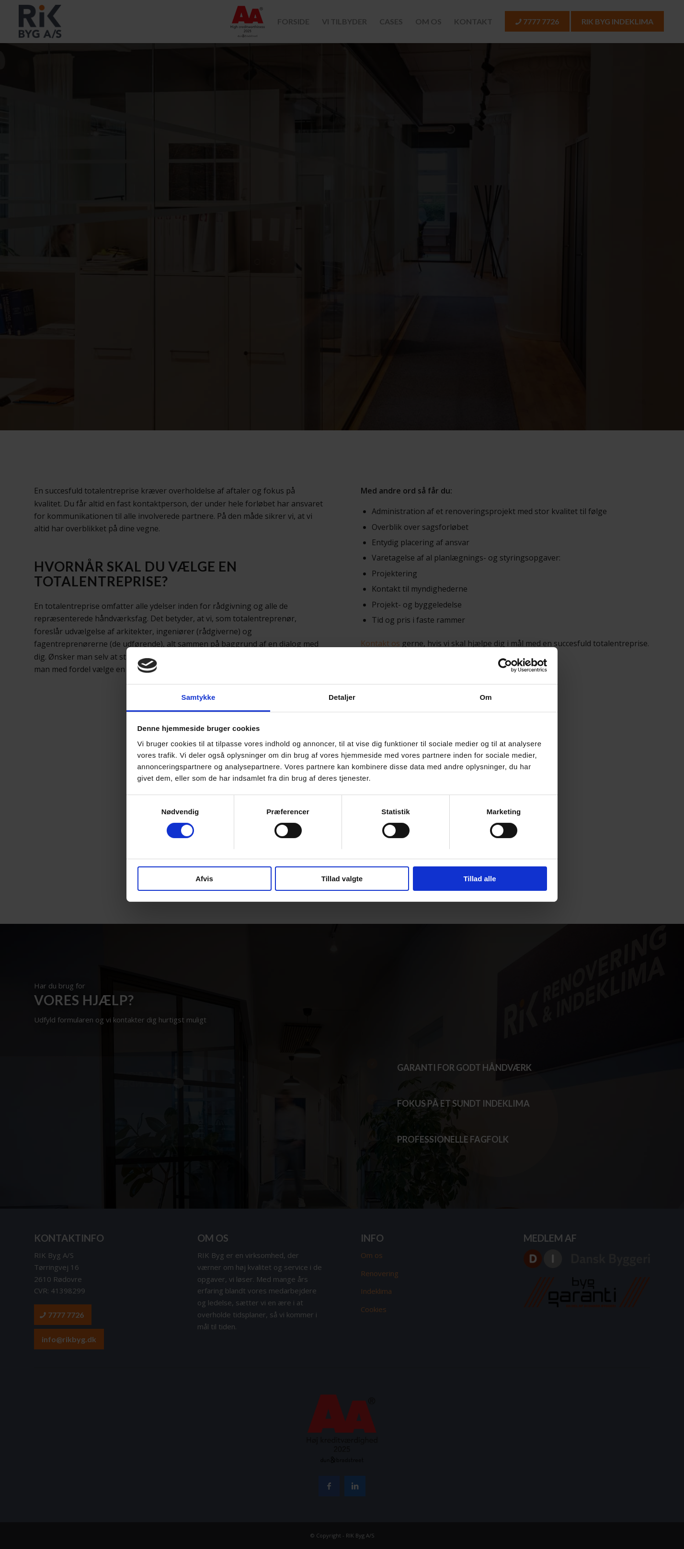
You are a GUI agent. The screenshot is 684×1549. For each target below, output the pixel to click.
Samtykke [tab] (199, 697)
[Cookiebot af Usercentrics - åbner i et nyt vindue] (505, 665)
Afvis (204, 879)
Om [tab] (485, 697)
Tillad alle (479, 879)
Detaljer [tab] (342, 697)
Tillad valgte (342, 879)
